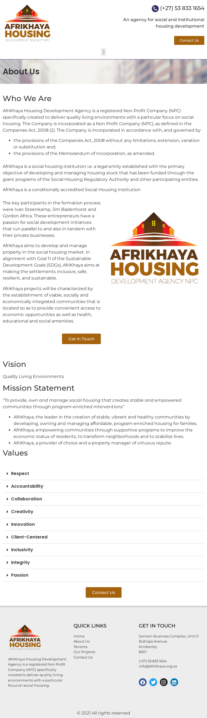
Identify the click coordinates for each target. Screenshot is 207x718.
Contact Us (83, 657)
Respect (20, 473)
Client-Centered (29, 537)
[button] (103, 52)
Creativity (22, 511)
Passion (19, 575)
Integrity (20, 562)
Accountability (27, 486)
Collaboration (26, 499)
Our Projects (84, 652)
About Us (81, 641)
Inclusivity (22, 550)
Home (79, 636)
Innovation (23, 524)
